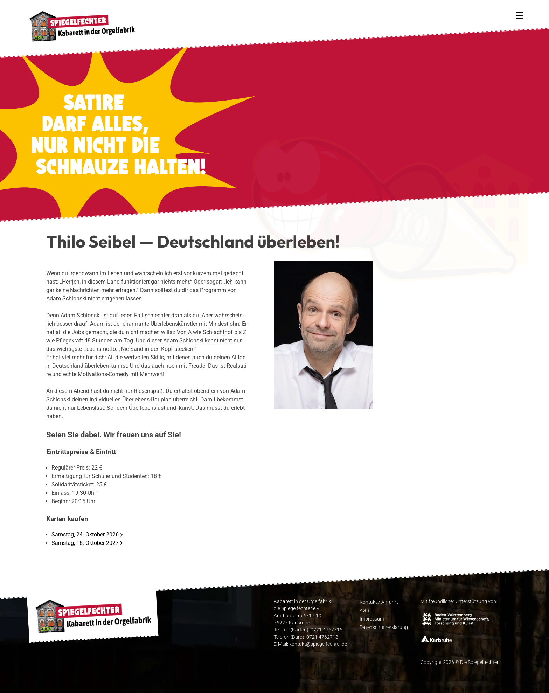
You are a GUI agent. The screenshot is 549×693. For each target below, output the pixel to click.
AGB (364, 610)
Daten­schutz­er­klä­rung (384, 627)
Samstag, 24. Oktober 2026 (85, 534)
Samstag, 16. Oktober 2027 (85, 543)
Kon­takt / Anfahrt (379, 601)
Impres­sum (372, 618)
